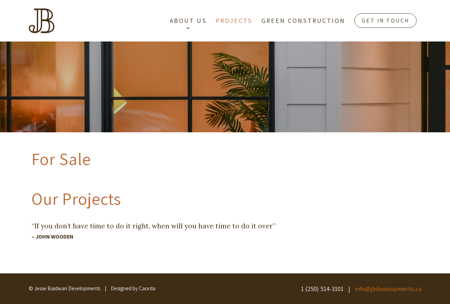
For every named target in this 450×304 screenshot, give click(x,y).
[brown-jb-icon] (41, 20)
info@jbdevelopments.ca (388, 289)
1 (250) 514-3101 (322, 289)
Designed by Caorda (133, 288)
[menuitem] (188, 21)
